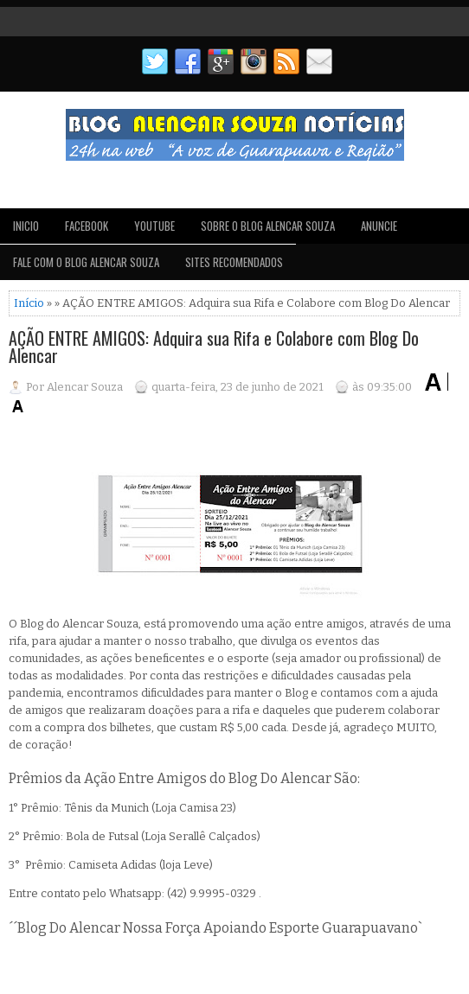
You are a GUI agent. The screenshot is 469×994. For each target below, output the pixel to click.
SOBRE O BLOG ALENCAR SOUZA (268, 225)
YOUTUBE (154, 225)
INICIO (26, 225)
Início (29, 302)
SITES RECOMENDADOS (234, 262)
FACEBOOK (86, 225)
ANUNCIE (379, 225)
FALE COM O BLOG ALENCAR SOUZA (86, 262)
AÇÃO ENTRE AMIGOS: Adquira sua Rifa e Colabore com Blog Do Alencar (214, 346)
